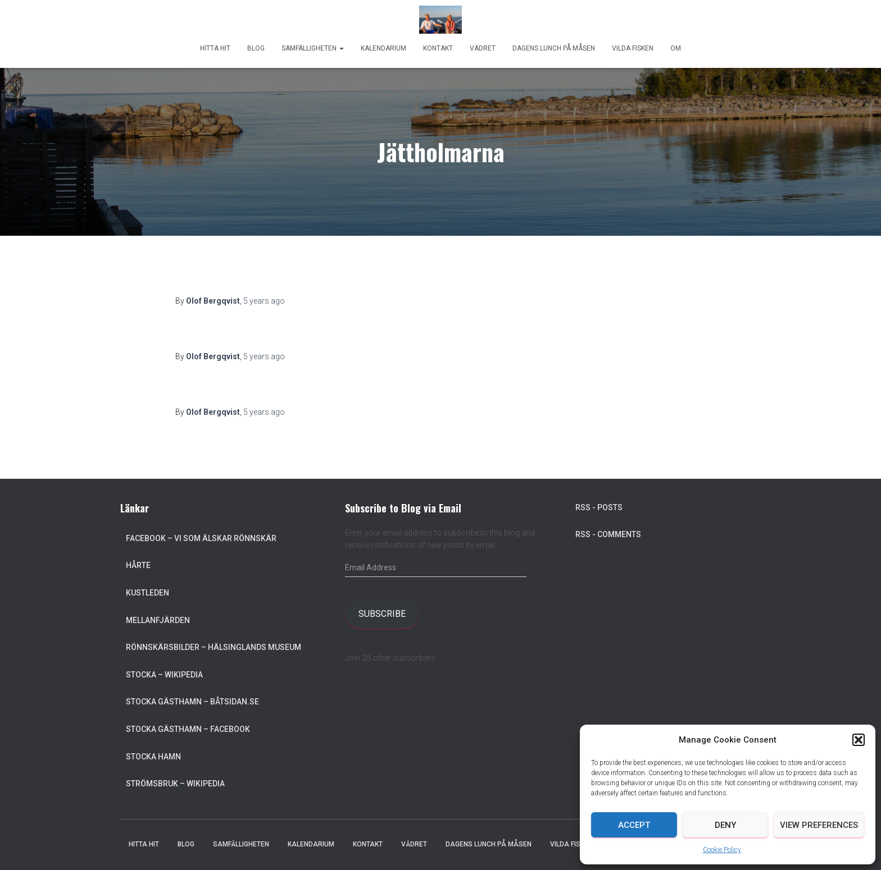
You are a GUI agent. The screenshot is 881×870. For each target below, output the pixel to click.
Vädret (483, 48)
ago (264, 300)
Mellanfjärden (158, 620)
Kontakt (438, 48)
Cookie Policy (722, 850)
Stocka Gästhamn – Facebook (188, 729)
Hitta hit (215, 48)
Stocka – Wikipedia (164, 674)
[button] (858, 739)
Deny (725, 825)
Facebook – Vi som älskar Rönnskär (201, 538)
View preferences (819, 825)
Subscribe (382, 613)
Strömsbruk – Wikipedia (175, 783)
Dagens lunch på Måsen (553, 48)
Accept (634, 825)
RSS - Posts (599, 507)
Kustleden (147, 592)
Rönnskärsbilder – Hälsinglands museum (213, 647)
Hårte (138, 565)
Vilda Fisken (632, 48)
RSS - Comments (608, 534)
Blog (256, 48)
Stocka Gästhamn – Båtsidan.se (192, 701)
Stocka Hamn (153, 756)
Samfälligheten (312, 48)
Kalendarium (383, 48)
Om (675, 48)
